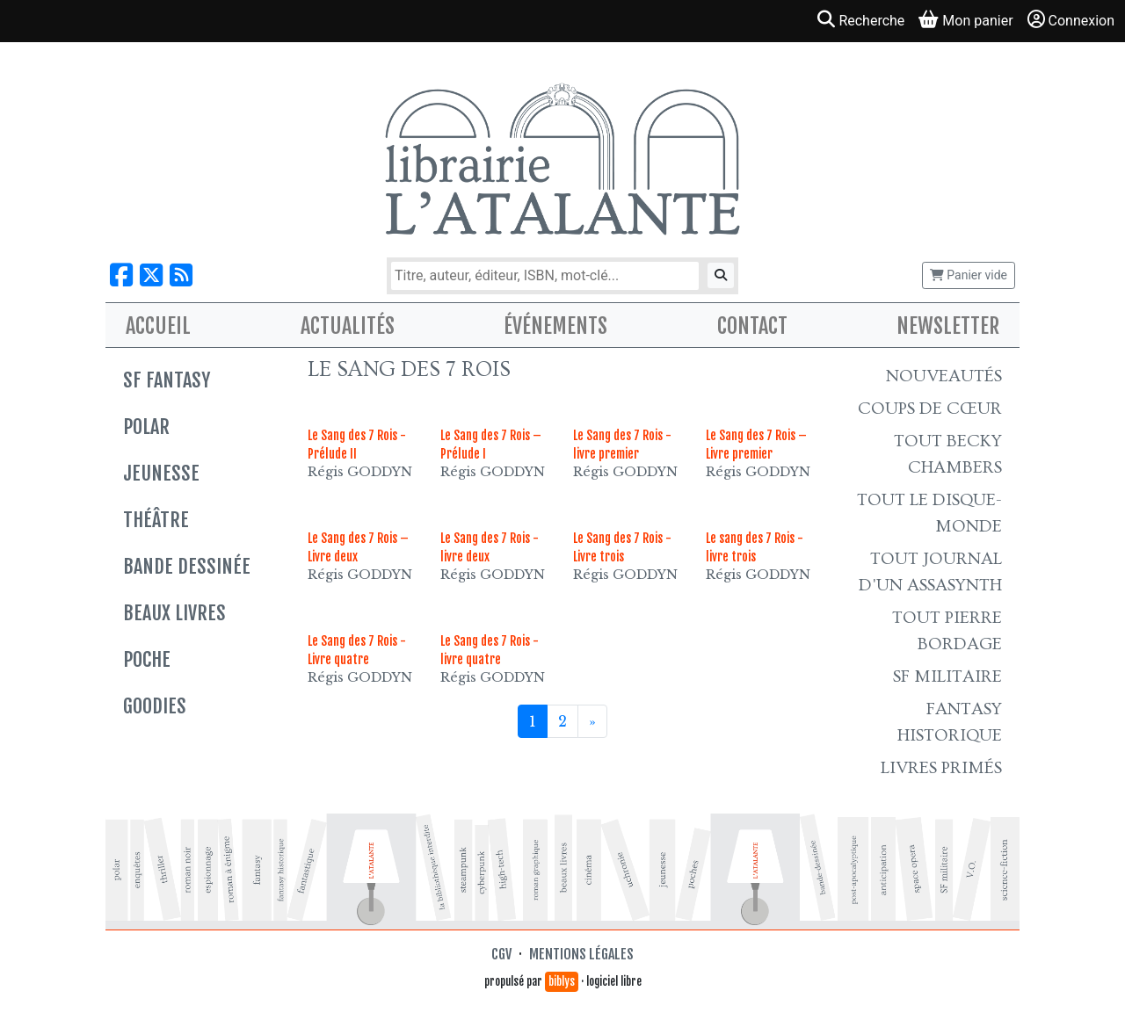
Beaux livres (174, 613)
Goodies (154, 706)
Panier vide (968, 275)
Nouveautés (944, 376)
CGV (501, 954)
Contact (752, 326)
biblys (561, 981)
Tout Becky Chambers (948, 454)
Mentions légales (581, 954)
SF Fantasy (166, 380)
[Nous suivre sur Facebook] (121, 275)
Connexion (1070, 20)
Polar (146, 426)
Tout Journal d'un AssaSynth (930, 572)
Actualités (348, 326)
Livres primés (941, 768)
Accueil (158, 326)
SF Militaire (947, 676)
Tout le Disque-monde (929, 513)
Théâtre (156, 520)
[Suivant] (592, 721)
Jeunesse (161, 473)
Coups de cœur (930, 408)
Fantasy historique (949, 722)
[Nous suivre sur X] (151, 275)
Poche (147, 659)
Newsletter (947, 326)
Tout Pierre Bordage (947, 631)
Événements (555, 326)
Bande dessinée (186, 566)
